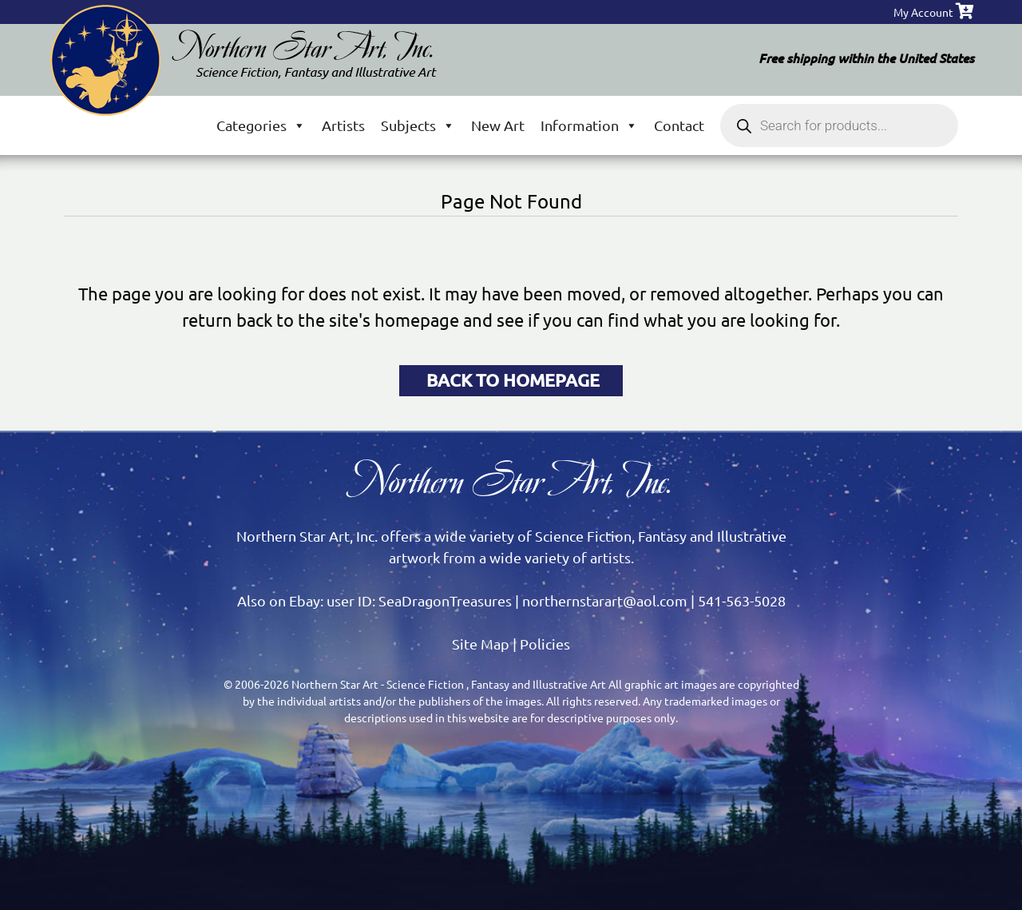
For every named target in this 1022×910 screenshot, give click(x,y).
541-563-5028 (742, 600)
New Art (498, 125)
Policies (545, 643)
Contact (679, 125)
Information (589, 125)
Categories (261, 125)
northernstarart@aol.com (604, 600)
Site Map (480, 643)
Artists (343, 125)
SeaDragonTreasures (445, 600)
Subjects (418, 125)
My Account (923, 12)
